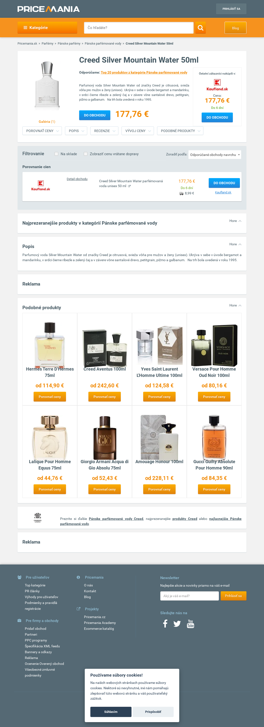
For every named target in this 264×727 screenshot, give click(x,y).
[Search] (200, 27)
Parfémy (47, 43)
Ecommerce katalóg (99, 629)
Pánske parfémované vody (103, 43)
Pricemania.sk (27, 43)
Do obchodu (217, 117)
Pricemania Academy (100, 623)
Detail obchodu (77, 179)
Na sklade (69, 154)
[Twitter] (177, 625)
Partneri (31, 634)
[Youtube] (190, 625)
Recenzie (102, 131)
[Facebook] (165, 625)
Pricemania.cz (94, 617)
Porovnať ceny (39, 131)
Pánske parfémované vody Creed (116, 519)
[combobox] (215, 154)
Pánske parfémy (69, 43)
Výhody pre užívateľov (41, 597)
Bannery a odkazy (38, 652)
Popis (74, 131)
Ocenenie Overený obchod (44, 664)
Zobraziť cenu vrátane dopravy (114, 154)
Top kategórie (35, 585)
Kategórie (36, 27)
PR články (32, 591)
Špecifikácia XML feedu (42, 646)
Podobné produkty (178, 131)
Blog (235, 28)
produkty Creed (184, 519)
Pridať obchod (35, 629)
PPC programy (36, 640)
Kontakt (90, 591)
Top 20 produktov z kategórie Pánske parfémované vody (144, 72)
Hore (233, 221)
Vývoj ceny (135, 131)
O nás (88, 585)
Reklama (31, 658)
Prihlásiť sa (231, 8)
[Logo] (217, 84)
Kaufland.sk (223, 192)
